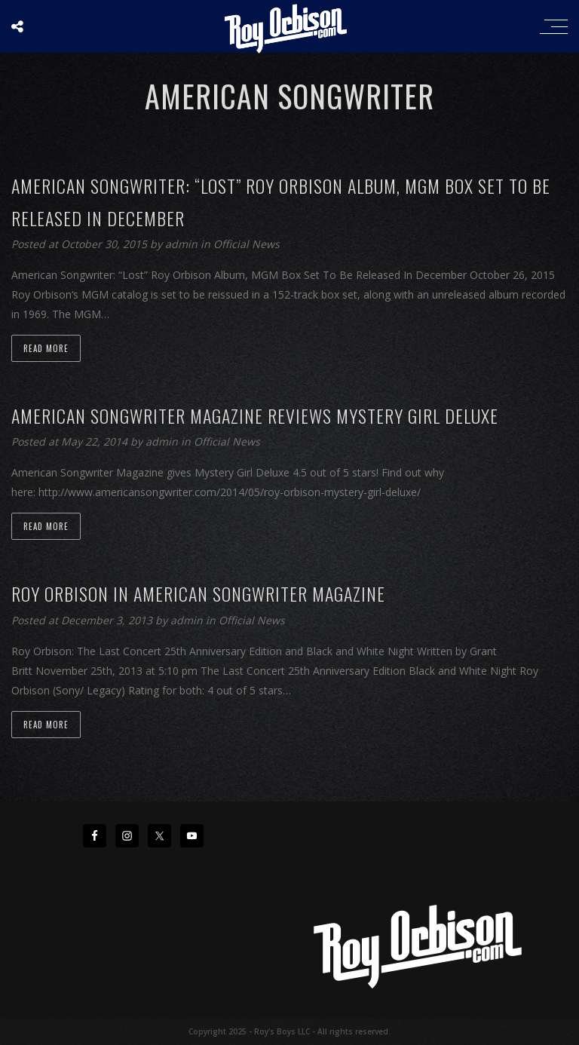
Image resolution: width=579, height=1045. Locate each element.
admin (183, 244)
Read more (46, 348)
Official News (246, 244)
